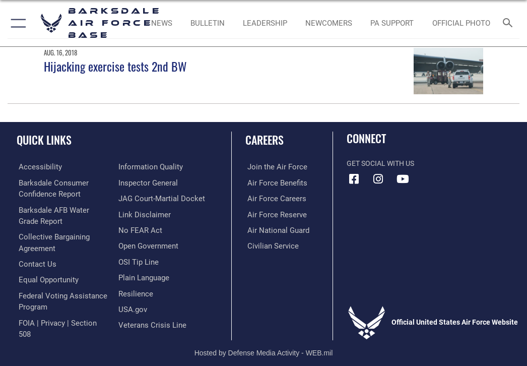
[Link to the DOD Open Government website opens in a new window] (146, 244)
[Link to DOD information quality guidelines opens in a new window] (148, 166)
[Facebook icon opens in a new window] (354, 179)
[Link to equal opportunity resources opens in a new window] (45, 277)
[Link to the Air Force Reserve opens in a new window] (272, 213)
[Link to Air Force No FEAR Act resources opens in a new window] (138, 229)
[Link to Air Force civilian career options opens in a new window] (268, 244)
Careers (264, 140)
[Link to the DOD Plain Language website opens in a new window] (142, 275)
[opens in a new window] (36, 166)
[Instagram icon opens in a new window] (378, 179)
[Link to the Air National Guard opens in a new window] (274, 229)
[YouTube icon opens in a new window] (402, 179)
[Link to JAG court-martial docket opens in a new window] (158, 198)
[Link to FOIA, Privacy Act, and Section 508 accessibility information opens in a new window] (59, 319)
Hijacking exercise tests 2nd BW (115, 66)
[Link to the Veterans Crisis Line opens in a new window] (149, 322)
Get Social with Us (380, 163)
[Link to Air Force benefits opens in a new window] (272, 182)
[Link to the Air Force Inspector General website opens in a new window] (146, 182)
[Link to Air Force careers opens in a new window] (272, 198)
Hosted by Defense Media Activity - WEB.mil (263, 343)
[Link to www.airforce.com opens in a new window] (272, 166)
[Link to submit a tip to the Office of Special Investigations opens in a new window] (136, 260)
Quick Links (44, 140)
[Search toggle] (509, 23)
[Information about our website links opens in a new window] (141, 213)
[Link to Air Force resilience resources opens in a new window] (133, 291)
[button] (16, 23)
